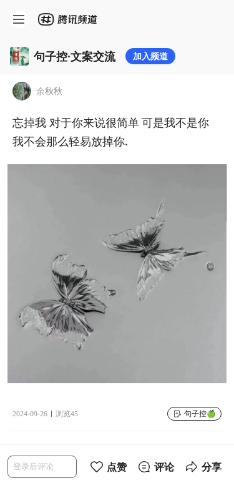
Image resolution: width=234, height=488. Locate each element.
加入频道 (150, 56)
